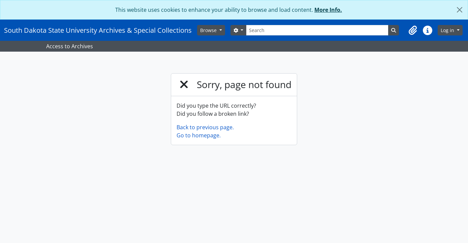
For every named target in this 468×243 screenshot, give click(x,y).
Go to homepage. (199, 135)
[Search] (317, 30)
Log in (448, 30)
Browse (209, 30)
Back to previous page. (205, 127)
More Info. (328, 10)
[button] (412, 30)
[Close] (459, 9)
